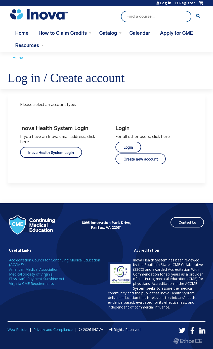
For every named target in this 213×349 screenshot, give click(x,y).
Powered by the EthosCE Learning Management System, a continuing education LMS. (187, 340)
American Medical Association (33, 269)
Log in (165, 3)
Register (187, 3)
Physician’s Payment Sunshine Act (36, 278)
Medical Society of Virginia (31, 274)
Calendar (139, 33)
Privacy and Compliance (53, 329)
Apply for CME (176, 33)
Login (128, 147)
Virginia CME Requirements (31, 283)
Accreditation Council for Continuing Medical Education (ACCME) (54, 262)
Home (21, 33)
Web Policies (18, 329)
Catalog (108, 33)
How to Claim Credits (62, 33)
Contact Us (187, 222)
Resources (27, 45)
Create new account (140, 159)
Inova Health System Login (51, 152)
